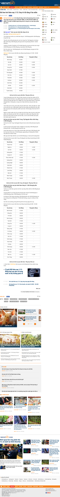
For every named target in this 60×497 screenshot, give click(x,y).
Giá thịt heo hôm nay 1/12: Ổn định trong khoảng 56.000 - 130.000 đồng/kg (22, 25)
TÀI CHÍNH (20, 7)
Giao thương (41, 9)
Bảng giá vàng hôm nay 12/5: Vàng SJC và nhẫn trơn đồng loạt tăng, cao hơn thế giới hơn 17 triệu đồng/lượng (31, 356)
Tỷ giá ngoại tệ (11, 479)
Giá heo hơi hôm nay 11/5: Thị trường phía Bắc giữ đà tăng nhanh (26, 318)
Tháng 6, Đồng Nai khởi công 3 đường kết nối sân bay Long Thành (36, 461)
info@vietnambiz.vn (7, 494)
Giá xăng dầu (54, 479)
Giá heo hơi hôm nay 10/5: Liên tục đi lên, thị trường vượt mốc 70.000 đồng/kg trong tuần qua (10, 359)
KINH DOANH (41, 7)
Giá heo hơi (6, 299)
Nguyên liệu (16, 9)
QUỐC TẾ (16, 7)
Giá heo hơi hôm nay (8, 18)
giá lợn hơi (6, 301)
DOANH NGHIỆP (35, 7)
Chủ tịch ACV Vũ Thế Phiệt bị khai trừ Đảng (11, 374)
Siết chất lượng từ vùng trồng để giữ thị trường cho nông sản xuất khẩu (30, 346)
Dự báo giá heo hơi (23, 301)
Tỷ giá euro (25, 479)
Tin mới (4, 367)
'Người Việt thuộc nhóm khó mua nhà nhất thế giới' (13, 379)
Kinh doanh (30, 412)
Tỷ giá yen (21, 479)
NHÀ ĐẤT (24, 7)
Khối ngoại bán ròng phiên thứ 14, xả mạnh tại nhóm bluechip (10, 441)
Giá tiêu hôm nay (41, 479)
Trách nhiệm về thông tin (6, 495)
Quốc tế (15, 431)
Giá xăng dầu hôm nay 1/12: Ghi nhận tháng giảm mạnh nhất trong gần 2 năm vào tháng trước (24, 29)
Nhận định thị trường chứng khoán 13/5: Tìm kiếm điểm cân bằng (36, 441)
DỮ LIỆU (45, 7)
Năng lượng (9, 9)
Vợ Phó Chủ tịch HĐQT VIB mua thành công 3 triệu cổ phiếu (14, 467)
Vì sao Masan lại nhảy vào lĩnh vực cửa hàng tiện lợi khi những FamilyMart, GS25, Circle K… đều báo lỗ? (34, 408)
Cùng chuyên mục (26, 332)
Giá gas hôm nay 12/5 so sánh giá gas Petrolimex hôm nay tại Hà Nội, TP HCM (31, 360)
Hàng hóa (3, 9)
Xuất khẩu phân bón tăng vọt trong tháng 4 (6, 426)
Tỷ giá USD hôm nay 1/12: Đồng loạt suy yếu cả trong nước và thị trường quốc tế (14, 271)
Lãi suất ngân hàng (48, 479)
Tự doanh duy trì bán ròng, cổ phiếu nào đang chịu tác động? (36, 450)
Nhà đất (3, 381)
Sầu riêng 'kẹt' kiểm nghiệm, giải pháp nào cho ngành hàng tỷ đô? (30, 350)
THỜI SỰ (4, 7)
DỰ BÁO (8, 7)
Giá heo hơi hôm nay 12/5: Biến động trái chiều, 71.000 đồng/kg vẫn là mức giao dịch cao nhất (10, 345)
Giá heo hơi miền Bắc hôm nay (34, 299)
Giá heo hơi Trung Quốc (23, 299)
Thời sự (32, 464)
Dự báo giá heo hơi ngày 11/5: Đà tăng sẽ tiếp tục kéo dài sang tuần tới (10, 353)
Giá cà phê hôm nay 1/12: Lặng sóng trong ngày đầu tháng (19, 27)
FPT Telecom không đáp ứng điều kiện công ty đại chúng (20, 407)
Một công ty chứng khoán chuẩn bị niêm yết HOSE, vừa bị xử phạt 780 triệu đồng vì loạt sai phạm (20, 385)
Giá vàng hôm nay (5, 479)
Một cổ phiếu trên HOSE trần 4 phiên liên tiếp (34, 426)
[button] (24, 324)
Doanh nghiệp (16, 409)
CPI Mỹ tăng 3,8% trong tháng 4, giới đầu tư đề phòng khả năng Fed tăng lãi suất (54, 442)
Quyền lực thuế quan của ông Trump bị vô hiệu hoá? (54, 469)
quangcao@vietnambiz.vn (52, 490)
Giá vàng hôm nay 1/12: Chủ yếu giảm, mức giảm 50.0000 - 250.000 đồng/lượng (23, 285)
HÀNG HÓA (12, 7)
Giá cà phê (35, 479)
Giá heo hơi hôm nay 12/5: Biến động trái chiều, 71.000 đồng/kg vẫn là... (27, 311)
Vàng (21, 9)
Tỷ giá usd (16, 479)
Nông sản (25, 9)
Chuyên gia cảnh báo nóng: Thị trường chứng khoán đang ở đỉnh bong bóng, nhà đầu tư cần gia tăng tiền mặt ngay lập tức (20, 427)
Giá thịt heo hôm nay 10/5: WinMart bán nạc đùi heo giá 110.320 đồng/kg (10, 356)
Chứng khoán (4, 387)
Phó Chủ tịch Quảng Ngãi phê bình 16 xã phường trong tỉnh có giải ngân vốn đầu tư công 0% (20, 392)
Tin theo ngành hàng (47, 11)
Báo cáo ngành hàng (33, 9)
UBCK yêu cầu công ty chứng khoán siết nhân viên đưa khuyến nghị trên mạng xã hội (6, 407)
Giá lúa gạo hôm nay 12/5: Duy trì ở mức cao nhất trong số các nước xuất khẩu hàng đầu (31, 353)
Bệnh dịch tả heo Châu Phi (14, 301)
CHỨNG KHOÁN (29, 7)
